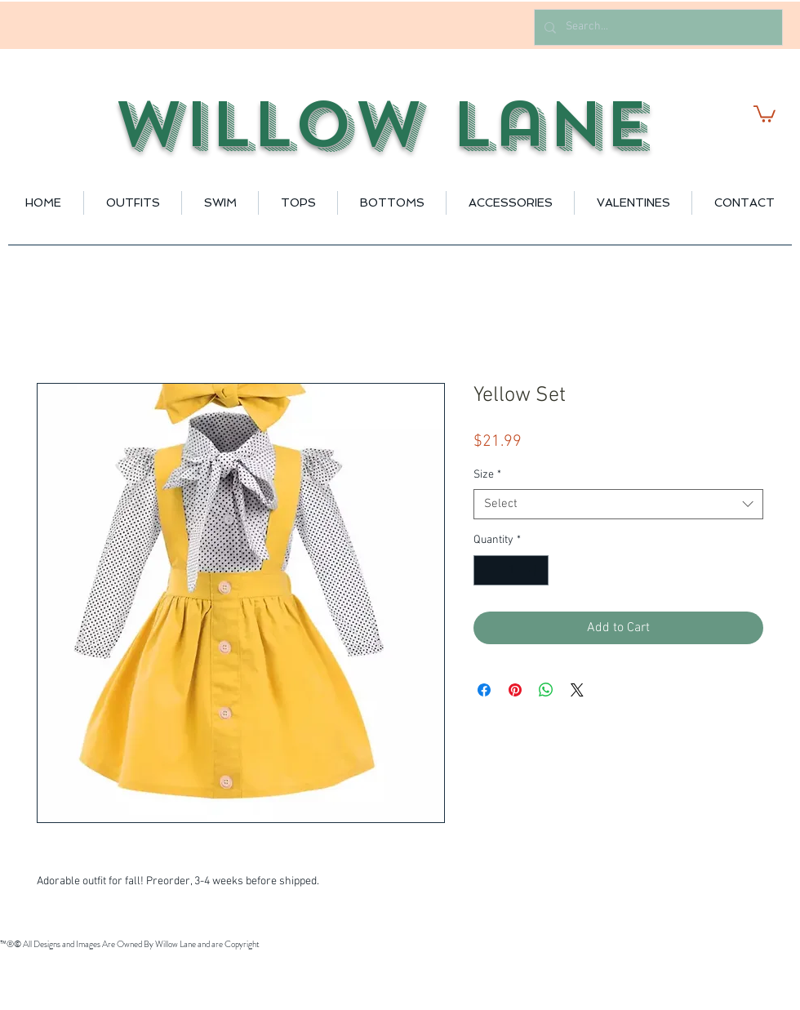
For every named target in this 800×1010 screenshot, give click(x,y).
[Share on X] (577, 690)
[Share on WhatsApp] (546, 690)
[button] (764, 113)
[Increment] (536, 570)
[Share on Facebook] (484, 690)
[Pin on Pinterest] (515, 690)
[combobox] (618, 504)
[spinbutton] (511, 570)
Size (487, 475)
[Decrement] (486, 570)
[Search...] (657, 27)
